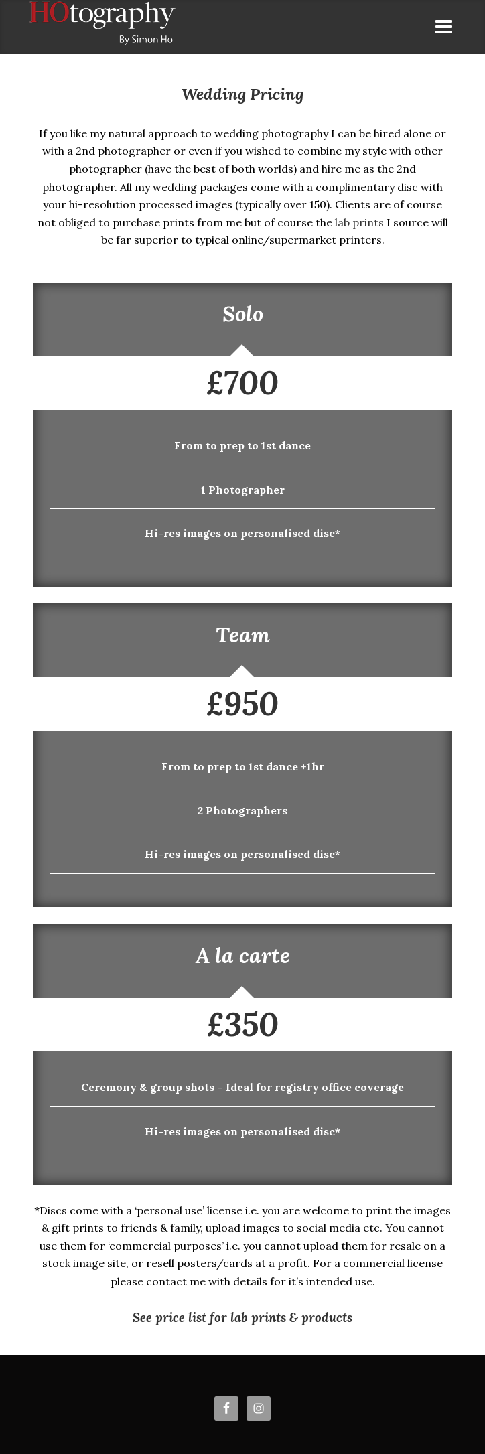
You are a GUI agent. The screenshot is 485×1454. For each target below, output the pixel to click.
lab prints (359, 222)
